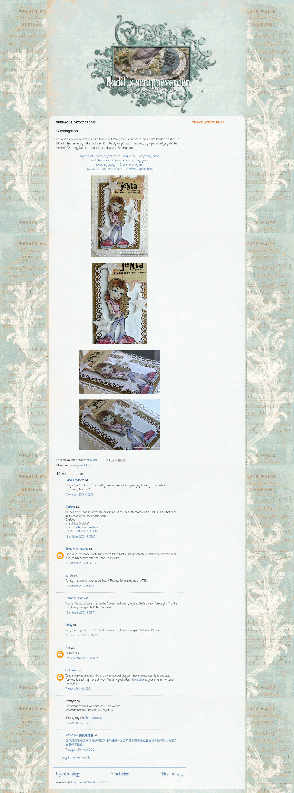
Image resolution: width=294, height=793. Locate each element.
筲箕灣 (158, 741)
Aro (68, 648)
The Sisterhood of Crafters (82, 528)
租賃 (91, 741)
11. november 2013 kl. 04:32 (82, 635)
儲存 (68, 741)
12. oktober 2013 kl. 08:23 (81, 563)
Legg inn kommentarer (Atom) (90, 782)
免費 (145, 741)
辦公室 (84, 741)
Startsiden (120, 774)
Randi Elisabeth (75, 480)
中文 (120, 741)
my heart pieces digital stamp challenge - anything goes (119, 156)
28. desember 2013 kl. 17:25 (82, 658)
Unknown (71, 671)
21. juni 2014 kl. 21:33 (78, 723)
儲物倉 (167, 741)
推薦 (80, 745)
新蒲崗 (75, 741)
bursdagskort (77, 466)
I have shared (139, 680)
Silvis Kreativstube (77, 549)
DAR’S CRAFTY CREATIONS (82, 531)
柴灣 (97, 741)
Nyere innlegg (68, 774)
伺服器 (112, 741)
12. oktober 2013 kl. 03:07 (80, 537)
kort (88, 466)
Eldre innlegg (171, 774)
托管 (74, 745)
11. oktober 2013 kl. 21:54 (80, 495)
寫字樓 (104, 741)
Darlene (71, 507)
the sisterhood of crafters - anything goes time (119, 169)
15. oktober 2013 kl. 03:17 (80, 613)
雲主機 (132, 741)
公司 (125, 741)
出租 (151, 741)
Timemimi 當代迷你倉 (79, 735)
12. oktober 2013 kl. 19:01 (80, 586)
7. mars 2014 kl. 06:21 (78, 689)
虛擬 (140, 741)
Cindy (69, 625)
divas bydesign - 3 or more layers (119, 165)
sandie (69, 576)
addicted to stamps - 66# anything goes (119, 160)
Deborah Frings (75, 598)
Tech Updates (94, 718)
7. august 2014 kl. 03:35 (80, 750)
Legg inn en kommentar (76, 758)
